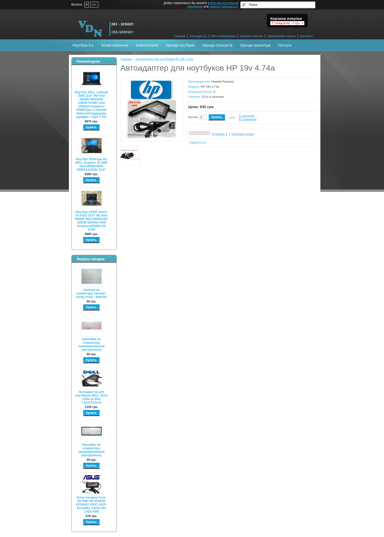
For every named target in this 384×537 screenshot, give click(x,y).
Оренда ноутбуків (180, 45)
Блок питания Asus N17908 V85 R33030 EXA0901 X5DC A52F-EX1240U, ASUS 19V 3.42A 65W (91, 504)
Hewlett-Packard (222, 81)
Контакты (306, 36)
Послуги (284, 45)
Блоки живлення (115, 45)
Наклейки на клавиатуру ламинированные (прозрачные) (91, 344)
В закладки (246, 116)
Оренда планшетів (217, 45)
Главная (180, 36)
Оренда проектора (255, 45)
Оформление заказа (281, 36)
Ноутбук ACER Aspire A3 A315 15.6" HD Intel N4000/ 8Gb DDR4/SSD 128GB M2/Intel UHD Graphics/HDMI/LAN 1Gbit (91, 220)
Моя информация (223, 36)
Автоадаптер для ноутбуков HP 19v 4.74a (164, 59)
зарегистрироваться (223, 6)
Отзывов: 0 (219, 134)
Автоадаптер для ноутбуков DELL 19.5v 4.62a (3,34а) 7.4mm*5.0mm (91, 397)
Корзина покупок (251, 36)
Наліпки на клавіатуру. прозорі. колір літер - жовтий (91, 293)
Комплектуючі (147, 45)
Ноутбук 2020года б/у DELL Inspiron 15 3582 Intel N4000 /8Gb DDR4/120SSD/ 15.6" (91, 164)
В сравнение (248, 119)
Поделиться (197, 142)
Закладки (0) (198, 36)
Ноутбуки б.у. (83, 45)
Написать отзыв (242, 134)
